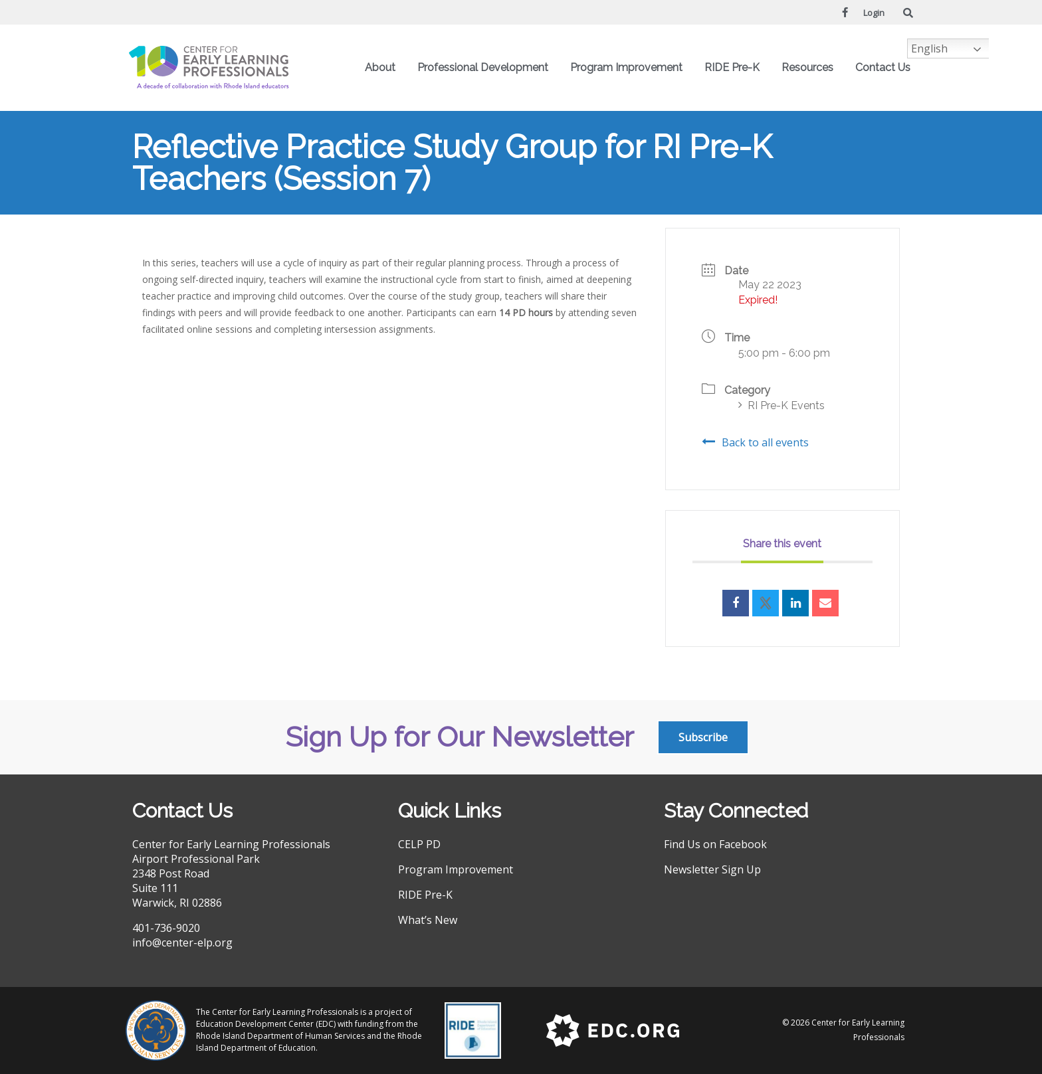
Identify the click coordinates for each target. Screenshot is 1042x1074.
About (383, 67)
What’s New (427, 920)
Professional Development (486, 67)
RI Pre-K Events (781, 405)
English (929, 48)
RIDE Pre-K (735, 67)
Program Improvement (629, 67)
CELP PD (419, 844)
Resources (811, 67)
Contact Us (882, 67)
